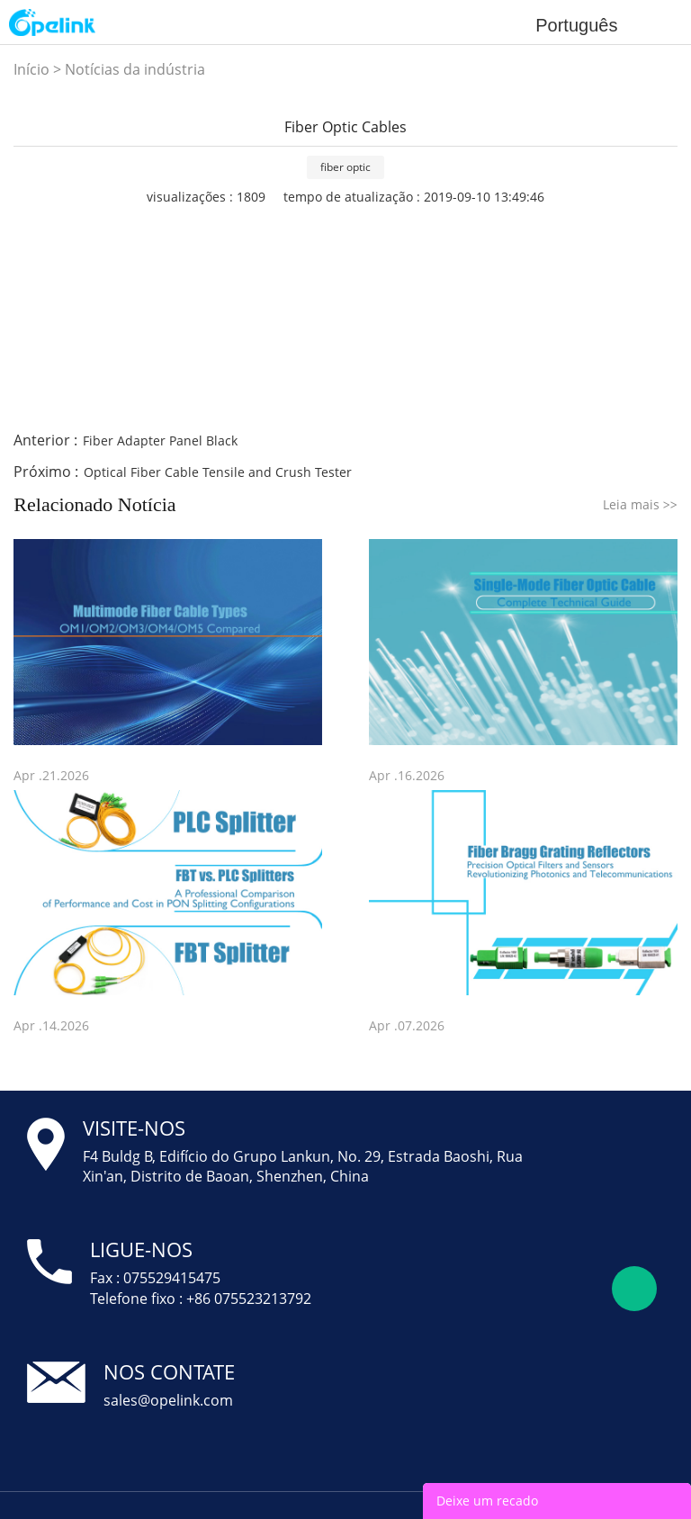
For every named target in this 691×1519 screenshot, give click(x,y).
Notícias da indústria (135, 69)
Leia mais (640, 504)
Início (31, 69)
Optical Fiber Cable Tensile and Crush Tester (218, 472)
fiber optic (345, 167)
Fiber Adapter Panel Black (160, 440)
